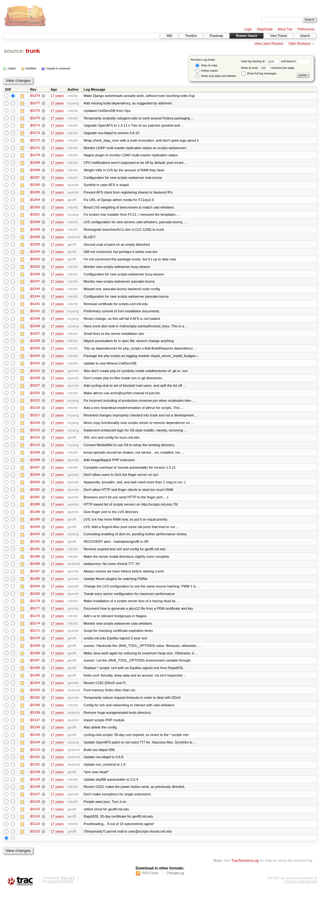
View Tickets (278, 36)
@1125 (35, 816)
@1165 (35, 680)
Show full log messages (259, 73)
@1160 (35, 710)
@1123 (35, 831)
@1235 (35, 350)
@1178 (35, 605)
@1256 (35, 238)
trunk (33, 51)
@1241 (35, 313)
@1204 (35, 478)
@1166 (35, 673)
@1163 (35, 695)
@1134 (35, 748)
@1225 (35, 395)
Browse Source (246, 36)
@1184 (35, 590)
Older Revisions (299, 43)
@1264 (35, 200)
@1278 (35, 95)
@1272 (35, 140)
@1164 (35, 688)
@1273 (35, 133)
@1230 (35, 380)
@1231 (35, 373)
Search (305, 36)
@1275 (35, 118)
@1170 (35, 643)
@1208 (35, 463)
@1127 (35, 801)
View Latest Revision (268, 43)
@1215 (35, 433)
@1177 (35, 613)
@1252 (35, 268)
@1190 (35, 560)
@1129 (35, 786)
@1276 (35, 110)
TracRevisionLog (244, 867)
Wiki (169, 36)
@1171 (35, 635)
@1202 (35, 493)
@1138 (35, 718)
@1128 (35, 793)
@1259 (35, 230)
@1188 (35, 568)
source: (14, 51)
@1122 (35, 838)
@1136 (35, 733)
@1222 (35, 403)
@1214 (35, 440)
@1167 (35, 665)
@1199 (35, 515)
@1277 (35, 103)
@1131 (35, 771)
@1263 (35, 208)
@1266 (35, 185)
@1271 (35, 148)
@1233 (35, 365)
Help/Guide (264, 29)
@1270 (35, 155)
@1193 (35, 538)
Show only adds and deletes (215, 76)
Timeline (191, 36)
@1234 (35, 358)
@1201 (35, 500)
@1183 (35, 598)
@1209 (35, 455)
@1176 (35, 620)
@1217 (35, 418)
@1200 (35, 508)
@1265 (35, 193)
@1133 (35, 755)
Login (248, 29)
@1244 (35, 298)
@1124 (35, 823)
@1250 (35, 275)
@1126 (35, 808)
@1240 (35, 320)
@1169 (35, 650)
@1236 (35, 343)
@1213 (35, 448)
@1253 (35, 260)
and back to (296, 61)
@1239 (35, 328)
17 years (57, 96)
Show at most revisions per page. (268, 67)
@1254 (35, 253)
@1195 (35, 523)
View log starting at (261, 61)
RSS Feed (150, 880)
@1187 (35, 575)
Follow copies (206, 71)
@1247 (35, 283)
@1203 (35, 485)
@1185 (35, 583)
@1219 (35, 410)
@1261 (35, 215)
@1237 (35, 335)
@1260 (35, 223)
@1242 (35, 305)
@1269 (35, 163)
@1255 (35, 245)
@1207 (35, 470)
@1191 (35, 553)
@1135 (35, 740)
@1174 (35, 628)
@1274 (35, 125)
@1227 (35, 388)
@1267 (35, 178)
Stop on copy (206, 65)
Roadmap (216, 36)
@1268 (35, 170)
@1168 (35, 658)
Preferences (306, 29)
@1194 (35, 530)
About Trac (285, 29)
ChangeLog (175, 880)
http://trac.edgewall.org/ (300, 888)
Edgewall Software (60, 888)
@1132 (35, 763)
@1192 (35, 545)
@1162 (35, 703)
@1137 (35, 725)
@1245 (35, 290)
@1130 (35, 778)
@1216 (35, 425)
